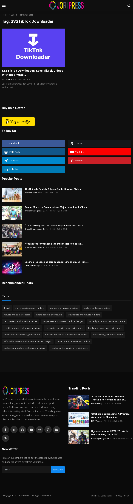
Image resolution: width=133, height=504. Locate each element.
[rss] (5, 438)
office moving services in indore (108, 334)
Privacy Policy (121, 495)
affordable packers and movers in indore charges (27, 341)
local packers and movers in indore (105, 328)
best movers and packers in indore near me (66, 334)
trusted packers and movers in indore (107, 321)
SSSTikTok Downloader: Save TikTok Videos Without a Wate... (28, 73)
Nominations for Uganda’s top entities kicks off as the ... (54, 244)
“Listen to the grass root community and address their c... (55, 226)
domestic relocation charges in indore (22, 334)
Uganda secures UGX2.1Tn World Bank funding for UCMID (109, 433)
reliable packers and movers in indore (22, 328)
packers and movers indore (97, 308)
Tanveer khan (31, 193)
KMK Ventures (97, 421)
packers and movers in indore (64, 308)
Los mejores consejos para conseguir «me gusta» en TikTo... (57, 262)
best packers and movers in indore (20, 321)
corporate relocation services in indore (64, 328)
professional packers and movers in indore (24, 348)
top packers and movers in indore (84, 314)
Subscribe (58, 469)
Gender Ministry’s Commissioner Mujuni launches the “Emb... (57, 207)
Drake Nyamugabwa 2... (35, 211)
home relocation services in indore (73, 341)
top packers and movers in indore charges (63, 321)
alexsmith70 (7, 79)
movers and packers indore (17, 314)
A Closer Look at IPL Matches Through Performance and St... (108, 398)
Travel (7, 308)
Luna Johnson (31, 265)
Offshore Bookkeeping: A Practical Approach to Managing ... (110, 416)
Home (5, 14)
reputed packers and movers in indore (69, 348)
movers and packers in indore (29, 308)
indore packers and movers (49, 314)
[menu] (4, 5)
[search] (129, 5)
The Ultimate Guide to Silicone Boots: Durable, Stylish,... (54, 189)
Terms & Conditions (100, 495)
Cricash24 (95, 404)
